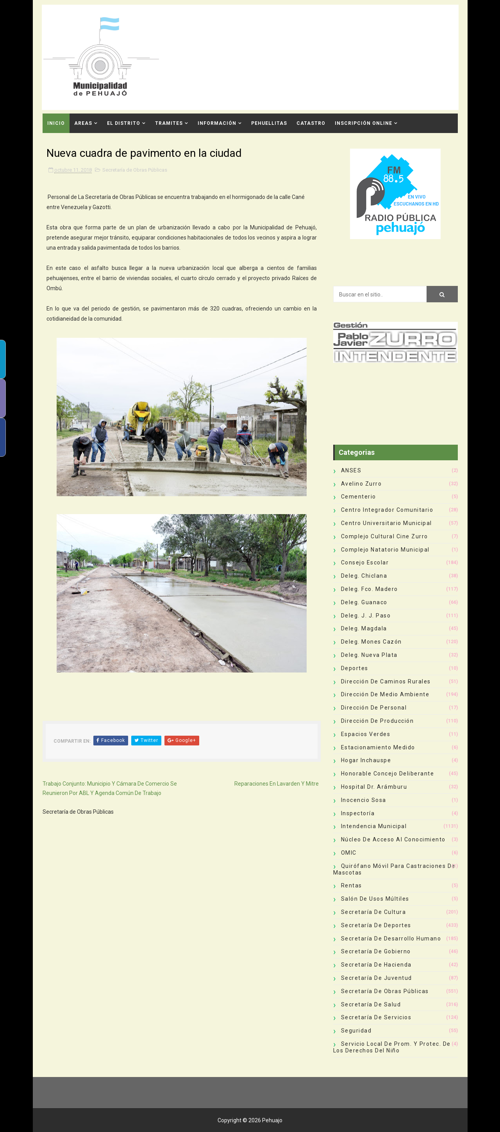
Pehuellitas (269, 123)
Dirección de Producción (377, 721)
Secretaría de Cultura (373, 912)
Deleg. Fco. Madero (369, 589)
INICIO (56, 123)
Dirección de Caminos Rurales (386, 681)
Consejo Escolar (365, 562)
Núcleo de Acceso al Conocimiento (393, 839)
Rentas (351, 885)
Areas (83, 123)
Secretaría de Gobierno (376, 951)
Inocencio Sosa (363, 800)
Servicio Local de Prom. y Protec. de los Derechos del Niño (392, 1047)
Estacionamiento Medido (378, 747)
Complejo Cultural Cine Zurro (384, 536)
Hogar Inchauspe (366, 760)
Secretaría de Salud (371, 1004)
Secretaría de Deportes (376, 925)
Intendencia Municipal (374, 826)
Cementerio (358, 496)
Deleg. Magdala (364, 628)
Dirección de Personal (374, 707)
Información (217, 123)
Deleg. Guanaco (364, 602)
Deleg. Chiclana (364, 576)
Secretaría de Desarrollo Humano (391, 938)
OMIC (349, 853)
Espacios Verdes (366, 734)
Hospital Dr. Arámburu (374, 787)
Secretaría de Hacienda (376, 965)
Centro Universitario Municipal (386, 523)
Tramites (169, 123)
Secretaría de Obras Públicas (134, 170)
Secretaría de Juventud (376, 978)
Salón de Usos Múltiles (375, 899)
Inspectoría (358, 813)
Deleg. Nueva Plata (369, 655)
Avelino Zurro (361, 484)
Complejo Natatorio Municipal (385, 549)
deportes (354, 668)
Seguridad (356, 1030)
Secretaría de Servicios (376, 1017)
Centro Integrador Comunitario (387, 510)
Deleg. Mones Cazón (371, 642)
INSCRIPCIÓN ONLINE (363, 123)
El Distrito (123, 123)
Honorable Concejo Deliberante (387, 773)
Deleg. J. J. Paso (366, 615)
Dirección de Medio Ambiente (385, 694)
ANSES (351, 470)
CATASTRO (310, 123)
